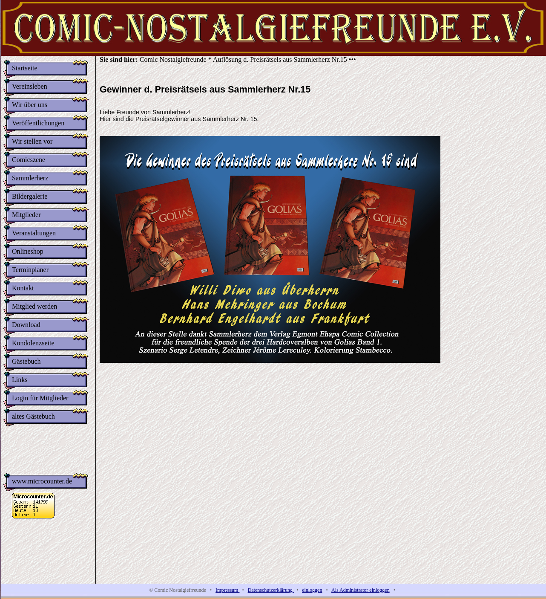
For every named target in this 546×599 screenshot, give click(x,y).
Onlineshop (27, 251)
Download (26, 324)
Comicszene (28, 159)
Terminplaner (30, 269)
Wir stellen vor (32, 141)
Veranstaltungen (34, 233)
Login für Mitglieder (40, 398)
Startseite (24, 68)
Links (19, 379)
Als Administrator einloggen (360, 590)
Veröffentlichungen (38, 123)
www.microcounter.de (42, 484)
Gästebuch (26, 361)
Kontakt (23, 288)
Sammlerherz (30, 178)
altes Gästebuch (33, 416)
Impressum (227, 590)
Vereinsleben (29, 86)
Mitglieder (26, 214)
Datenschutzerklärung (271, 590)
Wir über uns (29, 104)
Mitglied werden (34, 306)
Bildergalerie (29, 196)
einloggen (312, 590)
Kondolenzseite (33, 343)
